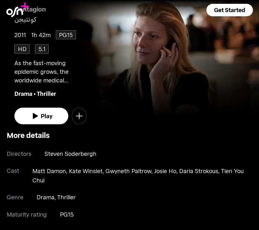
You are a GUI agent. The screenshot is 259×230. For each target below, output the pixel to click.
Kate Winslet (86, 171)
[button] (229, 10)
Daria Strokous (198, 171)
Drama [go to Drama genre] (23, 93)
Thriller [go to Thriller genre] (46, 93)
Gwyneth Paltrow (128, 171)
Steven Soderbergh (70, 154)
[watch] (41, 116)
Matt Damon (49, 171)
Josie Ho (165, 171)
